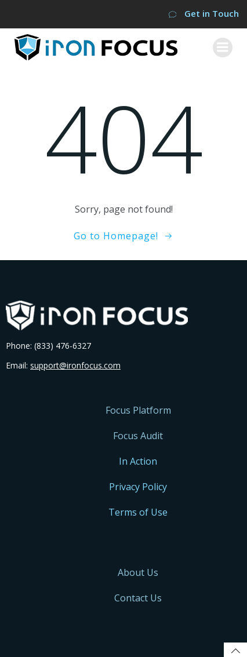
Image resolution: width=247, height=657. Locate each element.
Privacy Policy (138, 486)
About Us (138, 572)
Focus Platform (138, 410)
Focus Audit (138, 435)
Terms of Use (138, 512)
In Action (138, 461)
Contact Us (138, 598)
